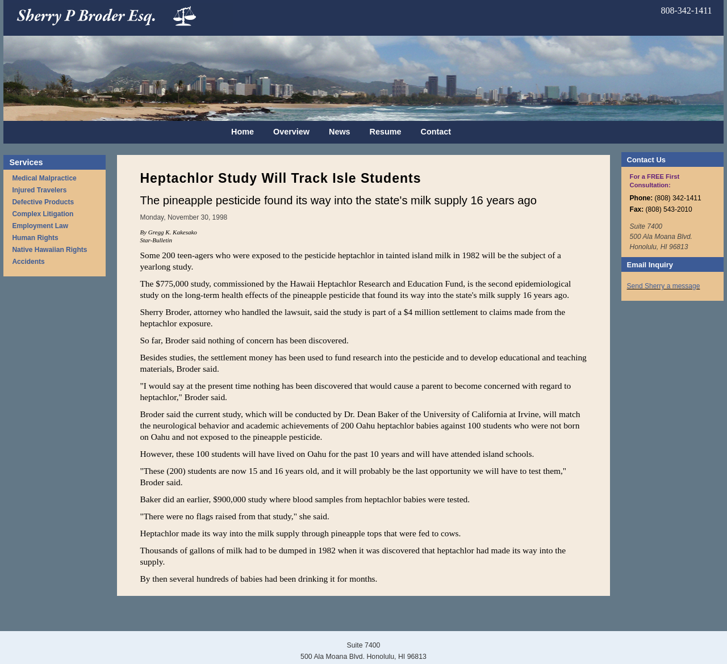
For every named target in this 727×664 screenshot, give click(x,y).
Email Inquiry (650, 264)
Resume (386, 131)
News (339, 131)
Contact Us (646, 160)
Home (242, 131)
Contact (436, 131)
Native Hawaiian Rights (49, 250)
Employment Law (40, 226)
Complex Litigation (42, 214)
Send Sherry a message (663, 286)
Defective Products (43, 202)
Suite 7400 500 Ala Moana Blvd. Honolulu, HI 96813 (661, 236)
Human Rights (35, 238)
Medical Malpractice (44, 178)
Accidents (28, 262)
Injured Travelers (39, 190)
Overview (291, 131)
